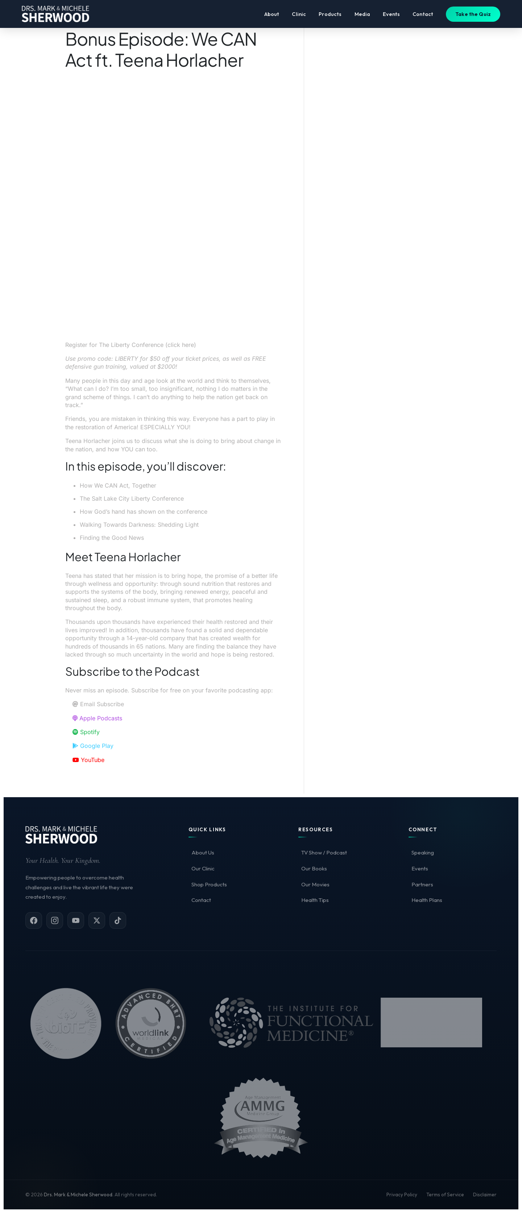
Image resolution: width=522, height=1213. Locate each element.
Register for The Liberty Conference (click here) (130, 344)
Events (391, 15)
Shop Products (209, 884)
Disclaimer (485, 1194)
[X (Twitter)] (96, 920)
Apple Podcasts (97, 718)
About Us (202, 852)
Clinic (299, 15)
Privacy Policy (401, 1194)
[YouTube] (75, 920)
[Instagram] (54, 920)
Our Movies (315, 884)
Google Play (92, 745)
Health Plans (426, 900)
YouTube (88, 759)
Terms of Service (445, 1194)
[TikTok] (117, 920)
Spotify (86, 732)
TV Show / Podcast (324, 852)
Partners (422, 884)
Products (330, 15)
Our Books (314, 868)
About (271, 15)
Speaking (422, 852)
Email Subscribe (98, 704)
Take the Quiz (473, 15)
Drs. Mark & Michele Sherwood (78, 1194)
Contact (423, 15)
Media (362, 15)
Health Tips (315, 900)
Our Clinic (203, 868)
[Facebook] (33, 920)
